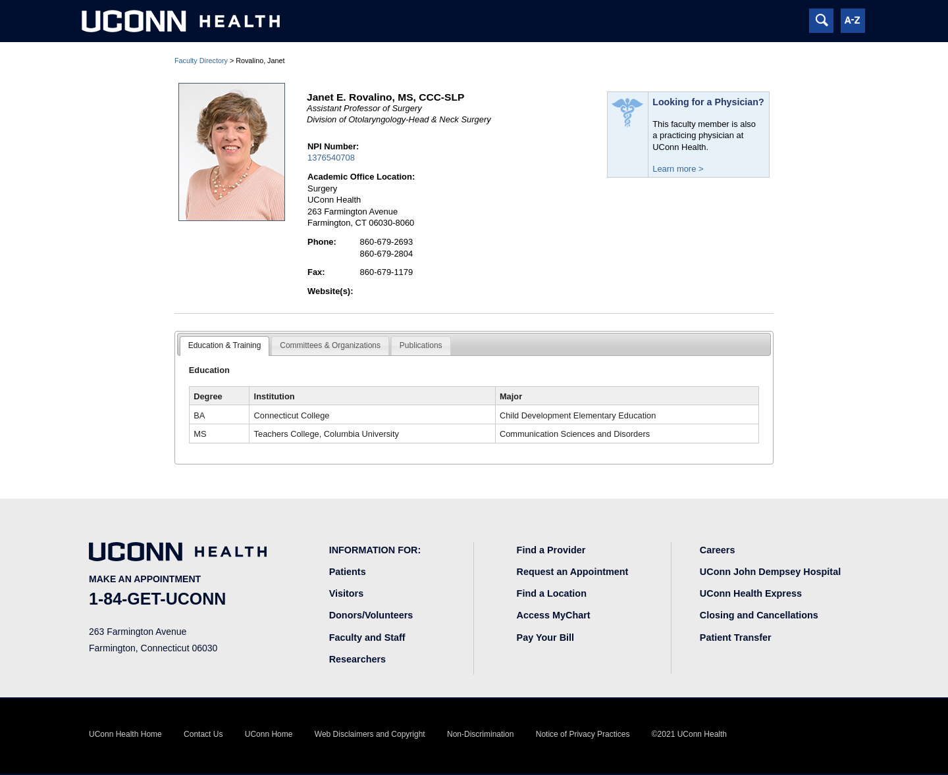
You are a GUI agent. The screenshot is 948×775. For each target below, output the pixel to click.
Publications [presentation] (421, 345)
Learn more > (677, 169)
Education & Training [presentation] (224, 345)
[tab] (225, 346)
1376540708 (331, 157)
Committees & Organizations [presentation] (330, 345)
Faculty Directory (201, 60)
